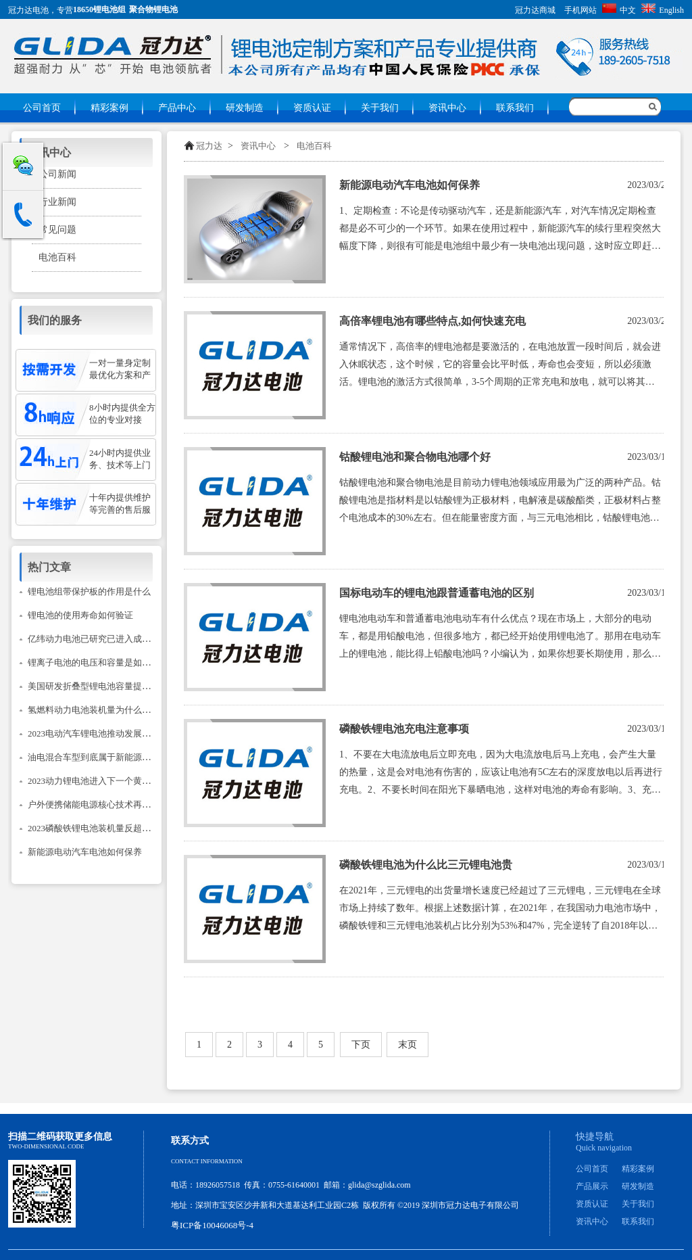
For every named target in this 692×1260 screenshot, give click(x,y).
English (662, 10)
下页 (360, 1045)
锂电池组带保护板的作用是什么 (89, 591)
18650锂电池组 (99, 9)
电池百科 (314, 146)
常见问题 (57, 230)
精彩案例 (109, 108)
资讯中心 (447, 108)
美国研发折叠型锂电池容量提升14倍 (98, 686)
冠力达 (209, 146)
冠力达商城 (535, 10)
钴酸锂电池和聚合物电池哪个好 (415, 457)
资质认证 (312, 108)
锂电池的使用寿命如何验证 (80, 615)
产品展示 (592, 1186)
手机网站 (580, 10)
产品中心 (177, 108)
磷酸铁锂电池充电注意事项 (404, 728)
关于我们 (380, 108)
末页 (407, 1045)
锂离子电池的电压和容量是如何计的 (98, 662)
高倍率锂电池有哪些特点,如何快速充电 (432, 321)
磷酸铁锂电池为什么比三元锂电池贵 (425, 864)
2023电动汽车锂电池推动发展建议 (93, 733)
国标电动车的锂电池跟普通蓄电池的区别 (436, 593)
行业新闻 (57, 202)
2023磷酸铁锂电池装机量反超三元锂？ (102, 828)
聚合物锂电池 (153, 9)
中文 (619, 10)
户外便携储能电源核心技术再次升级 (98, 804)
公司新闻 (57, 174)
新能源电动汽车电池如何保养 (409, 185)
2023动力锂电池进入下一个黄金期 (93, 781)
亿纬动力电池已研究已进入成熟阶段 (98, 639)
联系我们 (515, 108)
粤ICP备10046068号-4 (212, 1225)
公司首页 (42, 108)
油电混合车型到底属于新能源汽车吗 (98, 757)
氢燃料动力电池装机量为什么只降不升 (102, 710)
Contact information (207, 1161)
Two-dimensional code (46, 1146)
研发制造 (245, 108)
